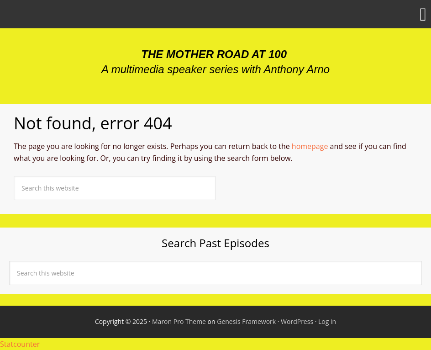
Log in (327, 321)
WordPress (297, 321)
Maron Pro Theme (179, 321)
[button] (215, 14)
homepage (310, 146)
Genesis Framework (246, 321)
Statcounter (20, 344)
